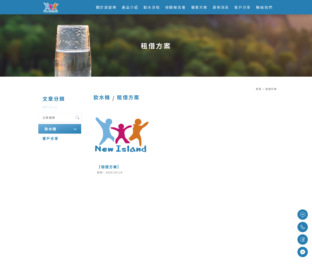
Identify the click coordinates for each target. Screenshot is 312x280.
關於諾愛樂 (106, 7)
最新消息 (221, 7)
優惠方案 (199, 7)
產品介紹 (130, 7)
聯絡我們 (264, 7)
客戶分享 (242, 7)
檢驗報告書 (175, 7)
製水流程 (151, 7)
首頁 (258, 89)
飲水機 (50, 128)
